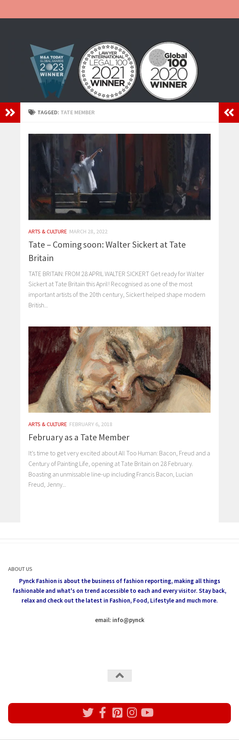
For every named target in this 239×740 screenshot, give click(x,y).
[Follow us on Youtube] (146, 712)
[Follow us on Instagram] (132, 712)
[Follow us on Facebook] (102, 712)
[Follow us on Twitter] (88, 712)
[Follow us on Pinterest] (117, 712)
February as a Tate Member (78, 437)
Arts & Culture (47, 231)
